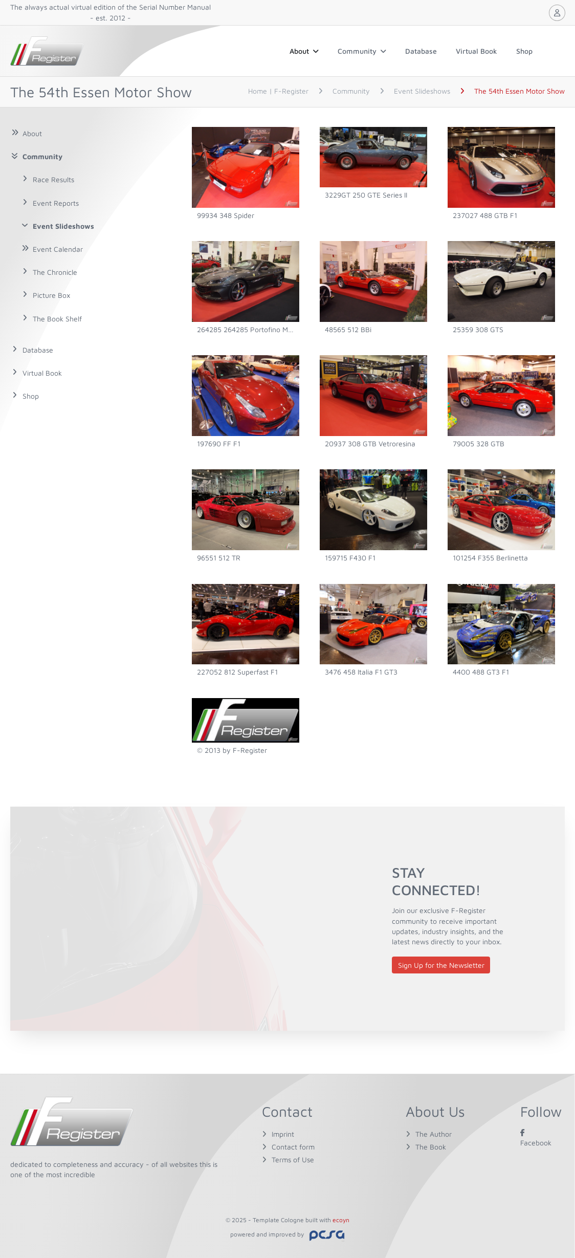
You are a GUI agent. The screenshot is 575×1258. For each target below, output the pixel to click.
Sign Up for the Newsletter (441, 965)
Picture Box (51, 295)
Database (421, 51)
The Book (430, 1146)
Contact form (293, 1146)
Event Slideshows (63, 226)
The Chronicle (55, 272)
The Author (433, 1134)
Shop (524, 51)
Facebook (535, 1137)
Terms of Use (293, 1159)
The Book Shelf (57, 318)
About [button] (304, 51)
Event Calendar (58, 249)
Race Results (53, 179)
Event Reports (56, 203)
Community (362, 51)
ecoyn (341, 1220)
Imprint (283, 1134)
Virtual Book (476, 51)
